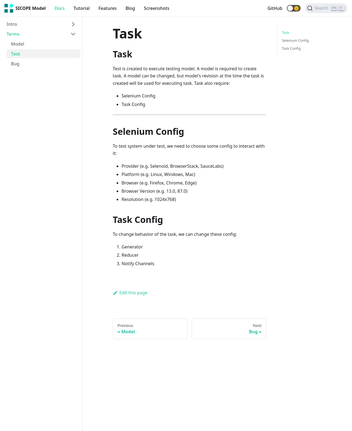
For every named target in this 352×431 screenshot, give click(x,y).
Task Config (291, 48)
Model (17, 44)
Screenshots (156, 8)
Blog (130, 8)
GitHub (275, 8)
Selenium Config (295, 40)
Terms (13, 34)
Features (107, 8)
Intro (12, 24)
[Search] (326, 8)
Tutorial (81, 8)
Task (15, 54)
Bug (15, 64)
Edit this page (130, 293)
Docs (59, 8)
